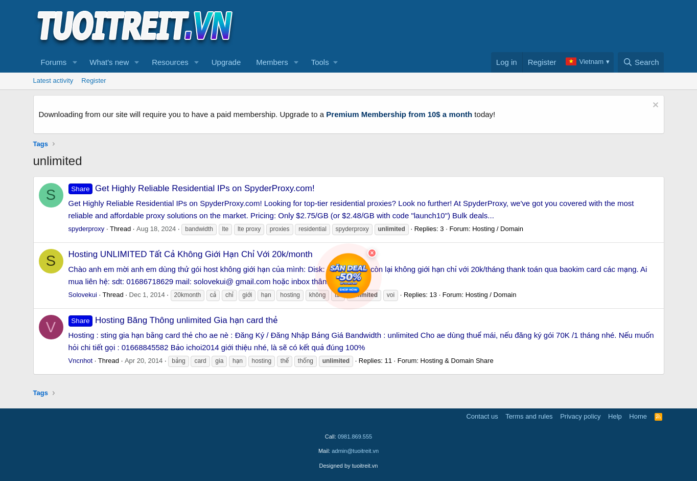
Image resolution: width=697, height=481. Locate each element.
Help (615, 416)
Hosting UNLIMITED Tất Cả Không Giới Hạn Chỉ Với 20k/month (190, 254)
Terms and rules (528, 416)
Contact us (482, 416)
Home (638, 416)
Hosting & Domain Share (457, 360)
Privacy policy (580, 416)
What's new (109, 62)
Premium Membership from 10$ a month (399, 114)
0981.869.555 (355, 436)
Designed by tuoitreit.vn (348, 466)
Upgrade (226, 62)
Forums (54, 62)
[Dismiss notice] (654, 106)
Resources (170, 62)
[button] (74, 62)
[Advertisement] (478, 26)
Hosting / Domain (497, 229)
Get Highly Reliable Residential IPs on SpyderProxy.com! (191, 188)
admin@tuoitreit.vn (355, 451)
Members (272, 62)
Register (93, 80)
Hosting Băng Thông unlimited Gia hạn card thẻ (173, 320)
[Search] (641, 62)
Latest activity (53, 80)
